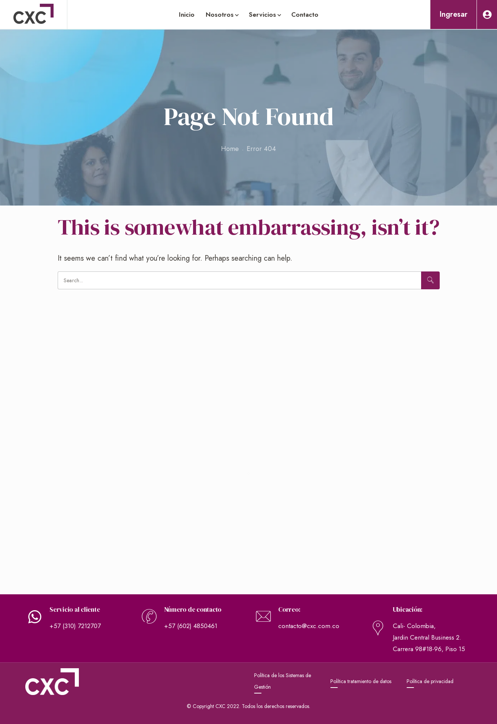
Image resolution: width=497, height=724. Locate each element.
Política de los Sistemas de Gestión (282, 681)
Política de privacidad (430, 681)
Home (230, 149)
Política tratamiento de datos (360, 681)
